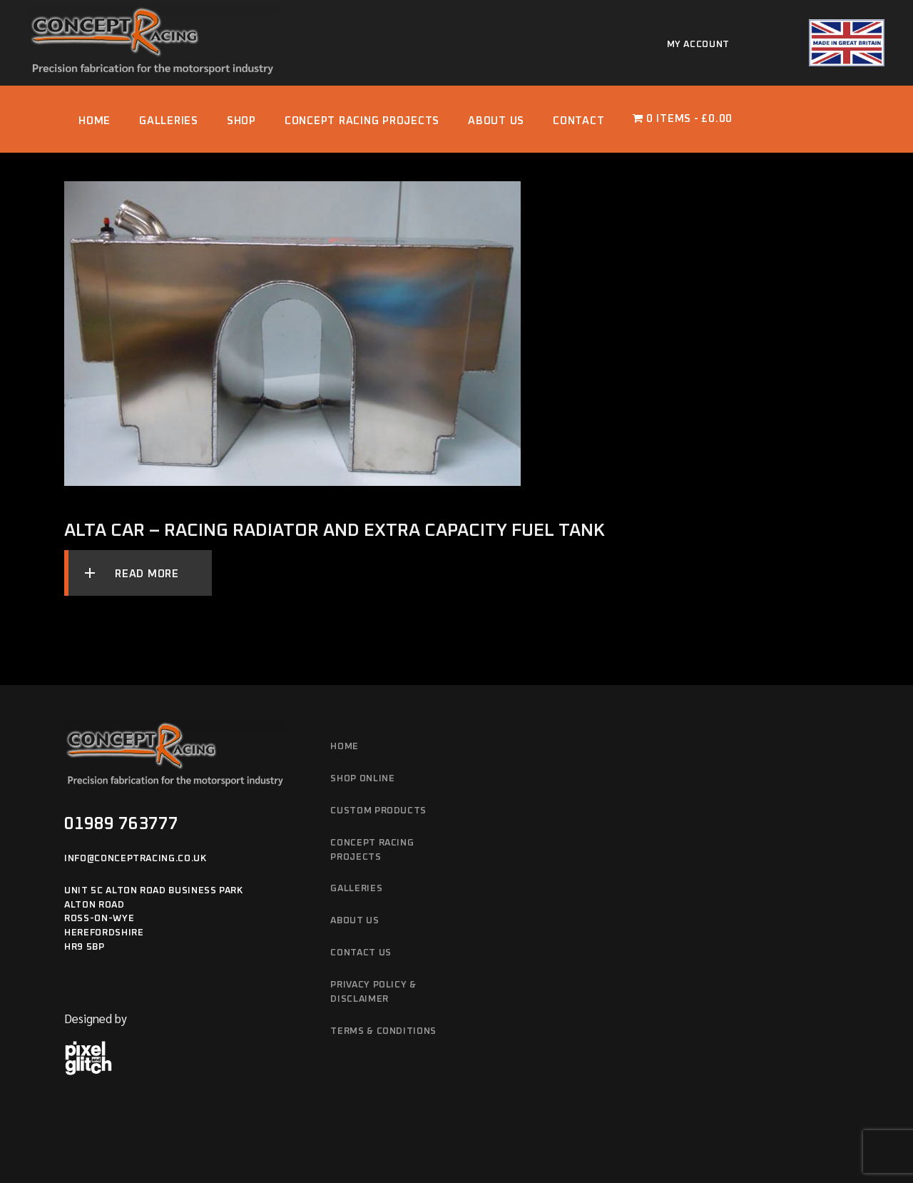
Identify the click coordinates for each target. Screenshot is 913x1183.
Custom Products (378, 811)
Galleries (356, 888)
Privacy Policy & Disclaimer (373, 992)
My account (698, 44)
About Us (354, 920)
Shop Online (362, 778)
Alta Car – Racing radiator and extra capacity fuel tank (334, 530)
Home (344, 746)
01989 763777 (121, 824)
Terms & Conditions (383, 1031)
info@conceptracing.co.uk (135, 858)
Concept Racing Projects (372, 850)
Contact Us (361, 953)
